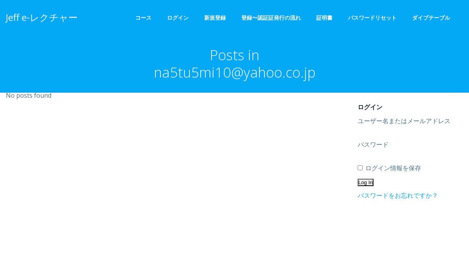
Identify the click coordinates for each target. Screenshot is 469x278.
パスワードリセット (372, 17)
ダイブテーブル (433, 17)
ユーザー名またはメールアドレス (404, 121)
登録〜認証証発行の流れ (271, 17)
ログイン (178, 17)
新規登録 (215, 17)
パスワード (373, 144)
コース (143, 17)
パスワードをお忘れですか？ (398, 195)
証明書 (324, 17)
